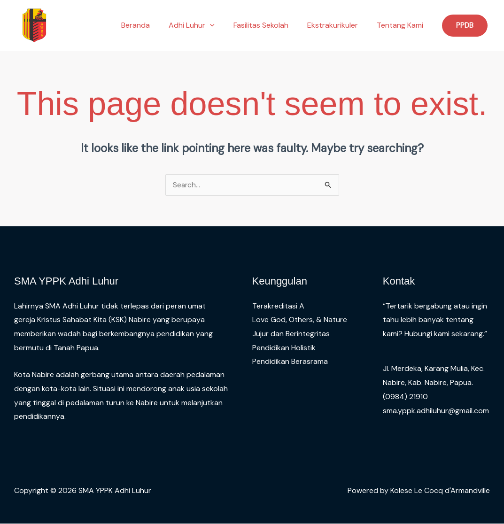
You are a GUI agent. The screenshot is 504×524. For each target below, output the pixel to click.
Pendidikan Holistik (284, 348)
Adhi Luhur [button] (205, 25)
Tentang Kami (402, 25)
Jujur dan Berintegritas (291, 334)
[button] (223, 25)
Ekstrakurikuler (338, 25)
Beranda (152, 25)
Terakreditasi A (278, 306)
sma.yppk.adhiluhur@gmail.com (436, 411)
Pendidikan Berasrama (290, 362)
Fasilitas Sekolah (270, 25)
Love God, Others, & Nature (299, 320)
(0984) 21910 (405, 397)
